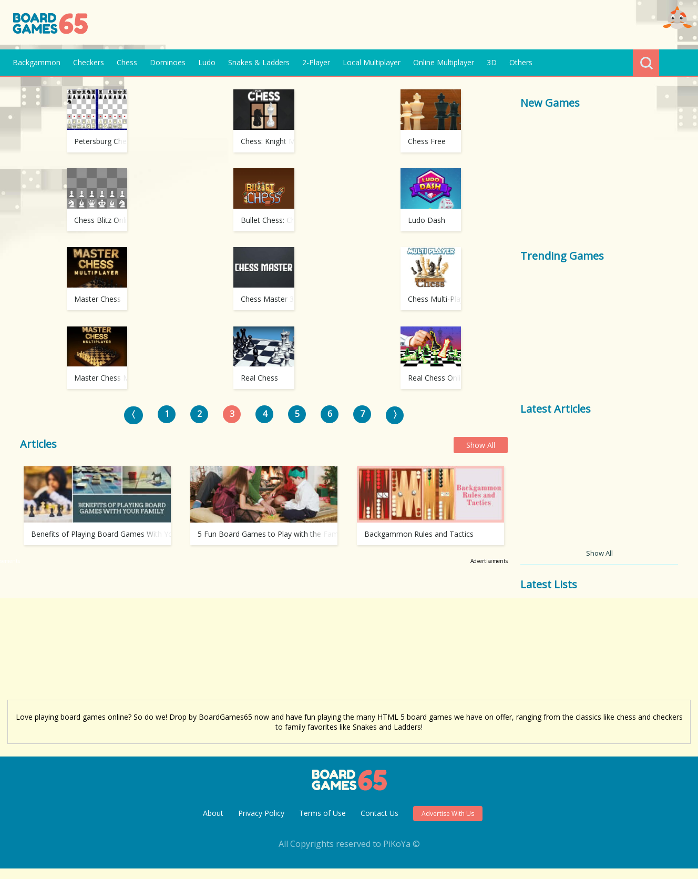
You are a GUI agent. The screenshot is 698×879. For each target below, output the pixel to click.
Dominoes (168, 62)
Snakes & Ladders (259, 62)
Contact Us (379, 824)
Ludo (206, 62)
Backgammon (36, 62)
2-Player (316, 62)
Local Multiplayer (372, 62)
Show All (480, 578)
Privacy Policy (261, 824)
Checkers (88, 62)
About (213, 824)
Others (520, 62)
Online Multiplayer (443, 62)
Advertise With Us (448, 824)
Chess (127, 62)
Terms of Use (322, 824)
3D (492, 62)
